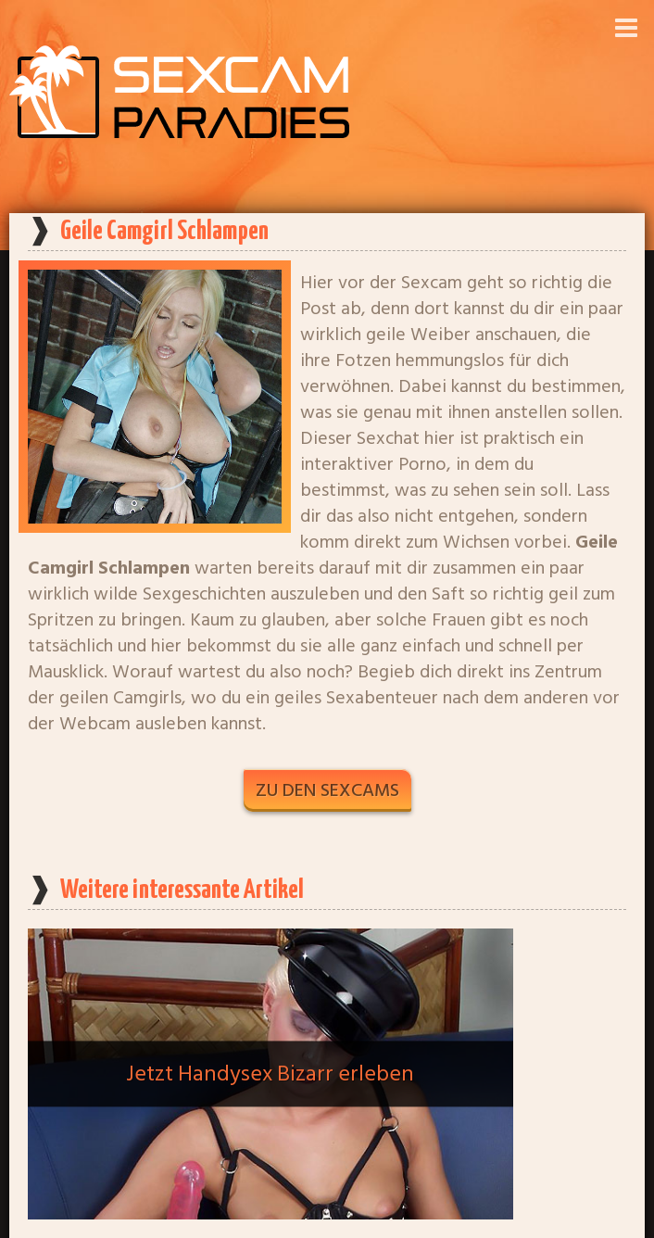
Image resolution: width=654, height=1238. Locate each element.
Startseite (327, 1223)
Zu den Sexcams (327, 790)
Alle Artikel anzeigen (327, 1166)
